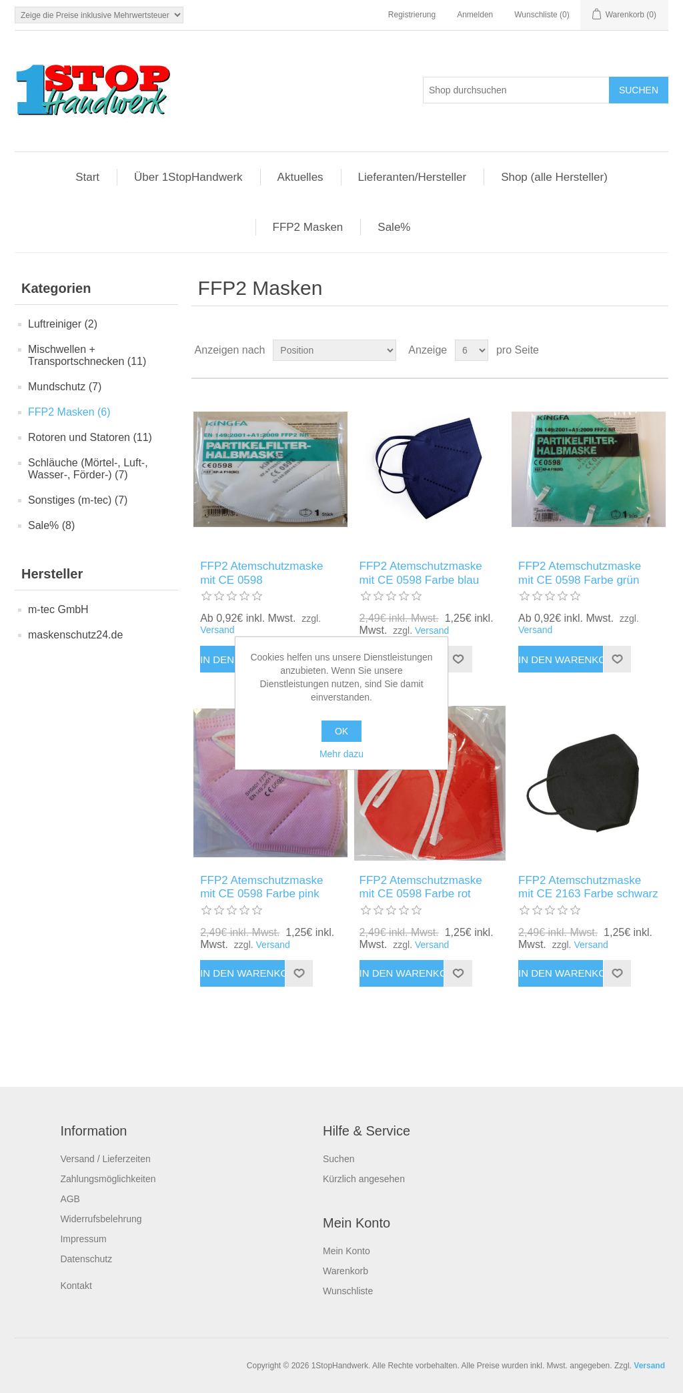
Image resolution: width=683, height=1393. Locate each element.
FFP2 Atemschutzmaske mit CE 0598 (261, 573)
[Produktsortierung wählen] (334, 350)
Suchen (338, 1158)
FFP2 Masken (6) (69, 412)
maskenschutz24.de (75, 634)
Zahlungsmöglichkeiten (107, 1179)
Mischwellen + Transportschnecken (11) (87, 355)
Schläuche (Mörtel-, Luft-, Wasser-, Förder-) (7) (88, 468)
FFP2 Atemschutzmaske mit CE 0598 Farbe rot (421, 887)
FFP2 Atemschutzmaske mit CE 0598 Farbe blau (421, 573)
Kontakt (75, 1285)
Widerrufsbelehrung (100, 1219)
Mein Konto (346, 1251)
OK (341, 731)
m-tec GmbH (58, 609)
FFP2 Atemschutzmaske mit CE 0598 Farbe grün (579, 573)
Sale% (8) (51, 525)
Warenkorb (345, 1271)
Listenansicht (657, 350)
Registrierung (412, 14)
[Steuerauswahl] (99, 15)
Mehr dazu (341, 754)
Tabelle (633, 350)
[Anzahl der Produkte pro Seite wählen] (471, 350)
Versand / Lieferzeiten (105, 1158)
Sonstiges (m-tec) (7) (77, 500)
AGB (70, 1199)
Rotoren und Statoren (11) (90, 437)
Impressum (83, 1239)
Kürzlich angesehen (364, 1179)
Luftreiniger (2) (62, 324)
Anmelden (475, 14)
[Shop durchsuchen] (516, 90)
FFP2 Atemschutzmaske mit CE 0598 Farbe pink (261, 887)
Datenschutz (86, 1259)
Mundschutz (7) (64, 386)
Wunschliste (348, 1291)
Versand (217, 629)
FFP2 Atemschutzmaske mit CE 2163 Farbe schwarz (588, 887)
